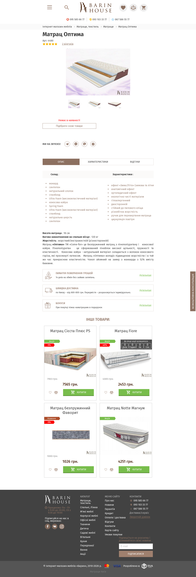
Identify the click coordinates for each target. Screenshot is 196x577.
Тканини (85, 524)
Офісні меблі (88, 520)
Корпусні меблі (89, 516)
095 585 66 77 (141, 500)
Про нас (109, 500)
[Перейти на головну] (98, 7)
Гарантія (110, 509)
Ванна (83, 550)
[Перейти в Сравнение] (133, 8)
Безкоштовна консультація (192, 291)
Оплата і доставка (115, 517)
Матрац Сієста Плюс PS (70, 331)
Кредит (109, 513)
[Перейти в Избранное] (123, 8)
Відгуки (109, 522)
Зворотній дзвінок (140, 517)
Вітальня (85, 537)
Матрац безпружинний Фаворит (70, 410)
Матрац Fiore (126, 331)
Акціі (83, 554)
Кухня (83, 541)
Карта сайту (112, 530)
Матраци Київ (98, 571)
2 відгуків (67, 44)
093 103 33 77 (141, 504)
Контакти (110, 526)
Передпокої (87, 545)
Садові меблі (87, 533)
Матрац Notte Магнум (126, 408)
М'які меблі (87, 511)
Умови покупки (113, 534)
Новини (109, 505)
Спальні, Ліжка (89, 507)
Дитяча (84, 528)
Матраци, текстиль (85, 502)
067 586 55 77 (141, 509)
